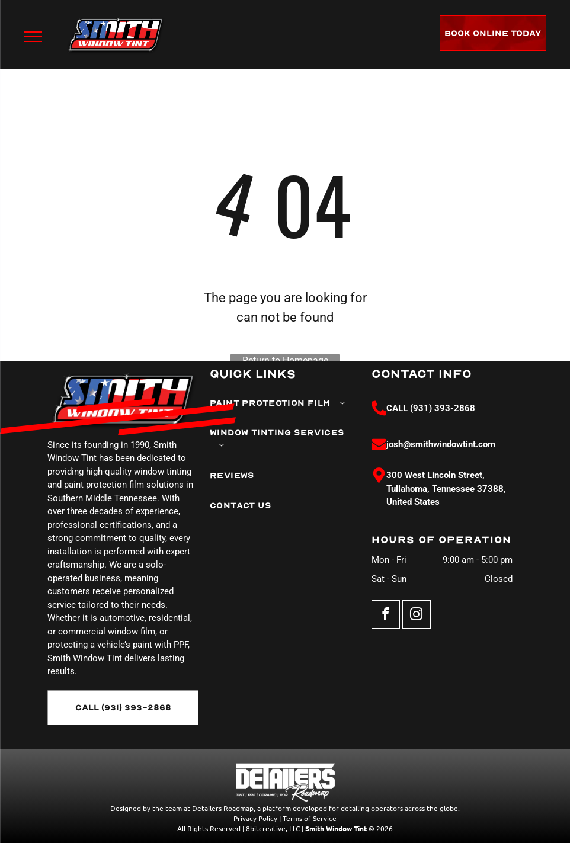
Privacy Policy (255, 818)
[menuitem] (278, 403)
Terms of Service (310, 818)
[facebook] (386, 616)
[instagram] (416, 616)
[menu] (33, 36)
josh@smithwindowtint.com (440, 444)
